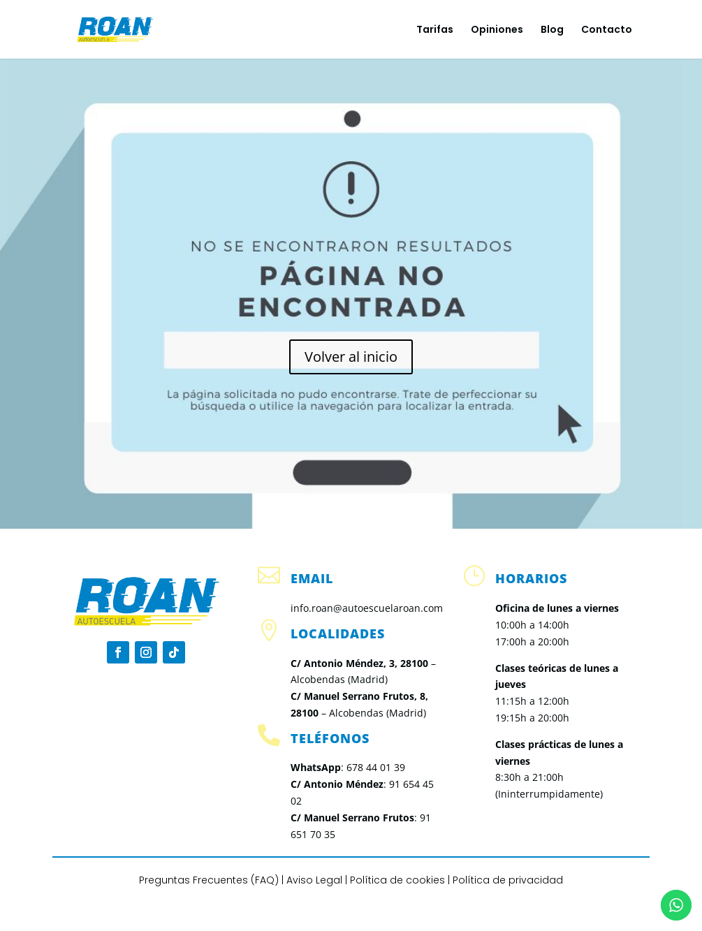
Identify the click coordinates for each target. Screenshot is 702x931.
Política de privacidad (508, 880)
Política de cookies (397, 880)
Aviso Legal (314, 880)
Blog (552, 30)
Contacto (606, 30)
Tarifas (434, 30)
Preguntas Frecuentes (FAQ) (209, 880)
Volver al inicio (351, 356)
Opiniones (497, 30)
